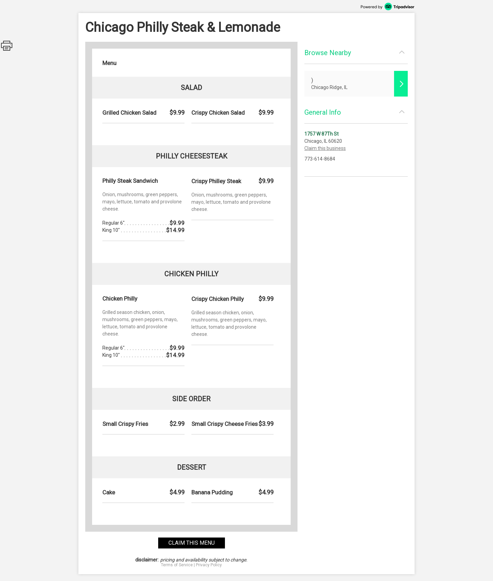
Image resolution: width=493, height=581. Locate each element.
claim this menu (191, 543)
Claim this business (325, 148)
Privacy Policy (209, 565)
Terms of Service (177, 565)
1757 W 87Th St (321, 134)
